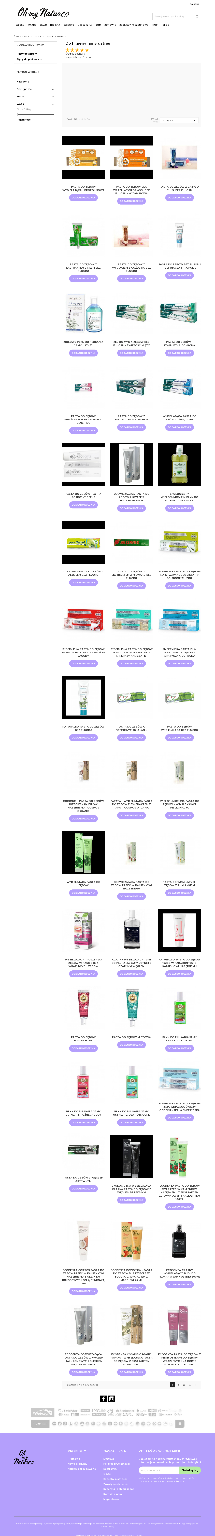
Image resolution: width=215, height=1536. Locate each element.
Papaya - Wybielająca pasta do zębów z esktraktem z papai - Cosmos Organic (131, 812)
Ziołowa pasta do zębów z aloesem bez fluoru (83, 574)
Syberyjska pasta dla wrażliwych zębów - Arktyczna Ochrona (180, 657)
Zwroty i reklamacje (115, 1496)
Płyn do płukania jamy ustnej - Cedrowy (179, 1050)
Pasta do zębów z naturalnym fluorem (131, 418)
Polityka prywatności (116, 1476)
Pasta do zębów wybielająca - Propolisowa (83, 190)
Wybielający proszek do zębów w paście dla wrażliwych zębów (83, 971)
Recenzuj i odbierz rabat (118, 1501)
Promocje (74, 1471)
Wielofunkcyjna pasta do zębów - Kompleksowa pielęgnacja (179, 812)
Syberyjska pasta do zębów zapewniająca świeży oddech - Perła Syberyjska (179, 1120)
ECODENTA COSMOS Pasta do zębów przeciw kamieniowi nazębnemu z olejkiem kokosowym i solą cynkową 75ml (83, 1289)
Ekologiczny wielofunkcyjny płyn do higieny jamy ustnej (179, 498)
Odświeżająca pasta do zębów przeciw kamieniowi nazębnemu (131, 893)
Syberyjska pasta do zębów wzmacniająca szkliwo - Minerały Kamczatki (131, 658)
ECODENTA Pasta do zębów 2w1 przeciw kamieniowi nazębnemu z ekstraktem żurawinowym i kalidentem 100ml (179, 1204)
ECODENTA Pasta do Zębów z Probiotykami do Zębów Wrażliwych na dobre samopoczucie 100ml (179, 1371)
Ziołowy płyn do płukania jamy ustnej (83, 344)
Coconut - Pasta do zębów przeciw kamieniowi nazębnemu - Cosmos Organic (83, 813)
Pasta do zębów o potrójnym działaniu (131, 736)
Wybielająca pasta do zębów (83, 891)
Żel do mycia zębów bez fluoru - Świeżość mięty (132, 344)
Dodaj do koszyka (83, 201)
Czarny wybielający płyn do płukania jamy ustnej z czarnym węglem (131, 971)
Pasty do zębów (27, 53)
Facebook (103, 1411)
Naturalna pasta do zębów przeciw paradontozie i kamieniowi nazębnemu (180, 972)
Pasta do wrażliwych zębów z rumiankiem (179, 891)
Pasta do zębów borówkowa (83, 1050)
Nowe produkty (77, 1476)
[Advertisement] (131, 91)
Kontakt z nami (112, 1506)
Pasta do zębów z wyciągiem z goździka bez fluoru (131, 268)
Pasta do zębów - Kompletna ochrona (179, 344)
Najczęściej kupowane (82, 1481)
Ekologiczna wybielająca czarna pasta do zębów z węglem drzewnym (131, 1201)
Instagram (111, 1411)
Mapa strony (111, 1511)
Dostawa (108, 1471)
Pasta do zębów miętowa (131, 1049)
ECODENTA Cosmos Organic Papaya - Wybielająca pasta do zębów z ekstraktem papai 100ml (131, 1371)
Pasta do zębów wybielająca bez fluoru (179, 736)
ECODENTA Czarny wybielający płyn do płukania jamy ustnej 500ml (179, 1287)
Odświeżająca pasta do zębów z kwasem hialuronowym (131, 498)
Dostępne (179, 120)
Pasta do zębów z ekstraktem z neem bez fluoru (83, 268)
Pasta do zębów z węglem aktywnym (84, 1191)
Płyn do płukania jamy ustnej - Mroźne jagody (83, 1125)
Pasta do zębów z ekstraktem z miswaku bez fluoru (131, 576)
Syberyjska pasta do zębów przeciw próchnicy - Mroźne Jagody (84, 657)
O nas (107, 1486)
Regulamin (110, 1481)
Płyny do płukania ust (30, 59)
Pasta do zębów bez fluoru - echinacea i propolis (179, 268)
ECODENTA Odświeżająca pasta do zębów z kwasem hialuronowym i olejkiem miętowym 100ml (83, 1371)
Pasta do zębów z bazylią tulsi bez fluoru (179, 188)
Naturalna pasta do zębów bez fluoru (83, 736)
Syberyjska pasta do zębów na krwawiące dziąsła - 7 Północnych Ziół (179, 577)
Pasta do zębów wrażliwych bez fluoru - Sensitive (83, 420)
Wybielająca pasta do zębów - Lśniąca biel (179, 418)
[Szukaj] (176, 16)
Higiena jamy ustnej (30, 45)
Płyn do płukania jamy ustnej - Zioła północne (132, 1125)
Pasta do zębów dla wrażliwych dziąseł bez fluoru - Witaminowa (131, 190)
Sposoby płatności (115, 1491)
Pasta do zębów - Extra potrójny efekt (83, 496)
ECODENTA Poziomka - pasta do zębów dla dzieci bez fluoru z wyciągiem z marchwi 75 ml (131, 1287)
